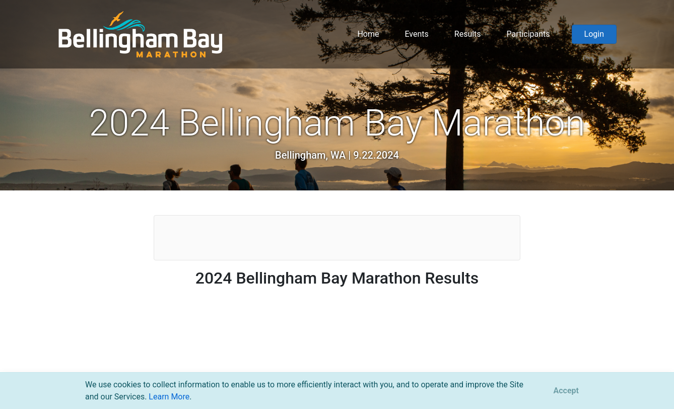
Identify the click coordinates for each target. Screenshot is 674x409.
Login (594, 34)
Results (467, 34)
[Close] (566, 391)
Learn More (169, 396)
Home (368, 34)
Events (416, 34)
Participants (528, 34)
